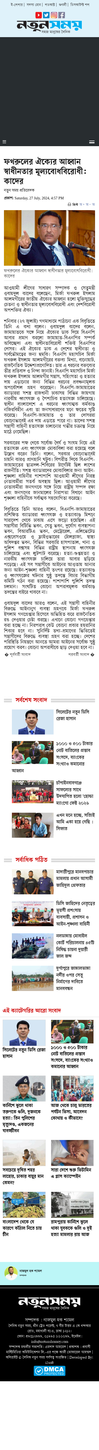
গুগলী (63, 5)
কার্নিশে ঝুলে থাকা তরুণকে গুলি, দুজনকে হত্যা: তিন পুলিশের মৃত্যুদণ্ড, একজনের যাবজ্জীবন (22, 1118)
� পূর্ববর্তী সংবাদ (17, 655)
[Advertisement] (49, 86)
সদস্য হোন (34, 5)
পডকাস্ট (50, 5)
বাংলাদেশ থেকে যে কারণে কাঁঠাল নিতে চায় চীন (22, 1229)
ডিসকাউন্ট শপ (79, 5)
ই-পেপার (17, 5)
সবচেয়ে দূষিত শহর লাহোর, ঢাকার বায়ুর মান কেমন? (23, 1177)
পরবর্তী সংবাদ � (81, 655)
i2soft (49, 1363)
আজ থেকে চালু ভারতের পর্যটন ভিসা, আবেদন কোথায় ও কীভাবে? (71, 1112)
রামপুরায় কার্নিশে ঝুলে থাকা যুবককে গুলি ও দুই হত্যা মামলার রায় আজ (71, 1229)
